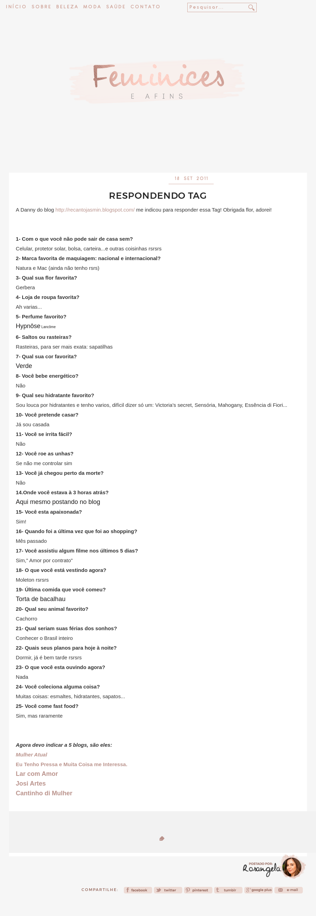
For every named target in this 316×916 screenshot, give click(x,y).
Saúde (116, 7)
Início (16, 7)
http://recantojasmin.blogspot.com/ (95, 210)
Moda (92, 7)
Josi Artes (31, 783)
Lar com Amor (37, 773)
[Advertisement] (158, 154)
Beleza (67, 7)
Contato (145, 7)
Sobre (42, 7)
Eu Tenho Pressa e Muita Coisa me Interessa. (72, 764)
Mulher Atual (31, 754)
